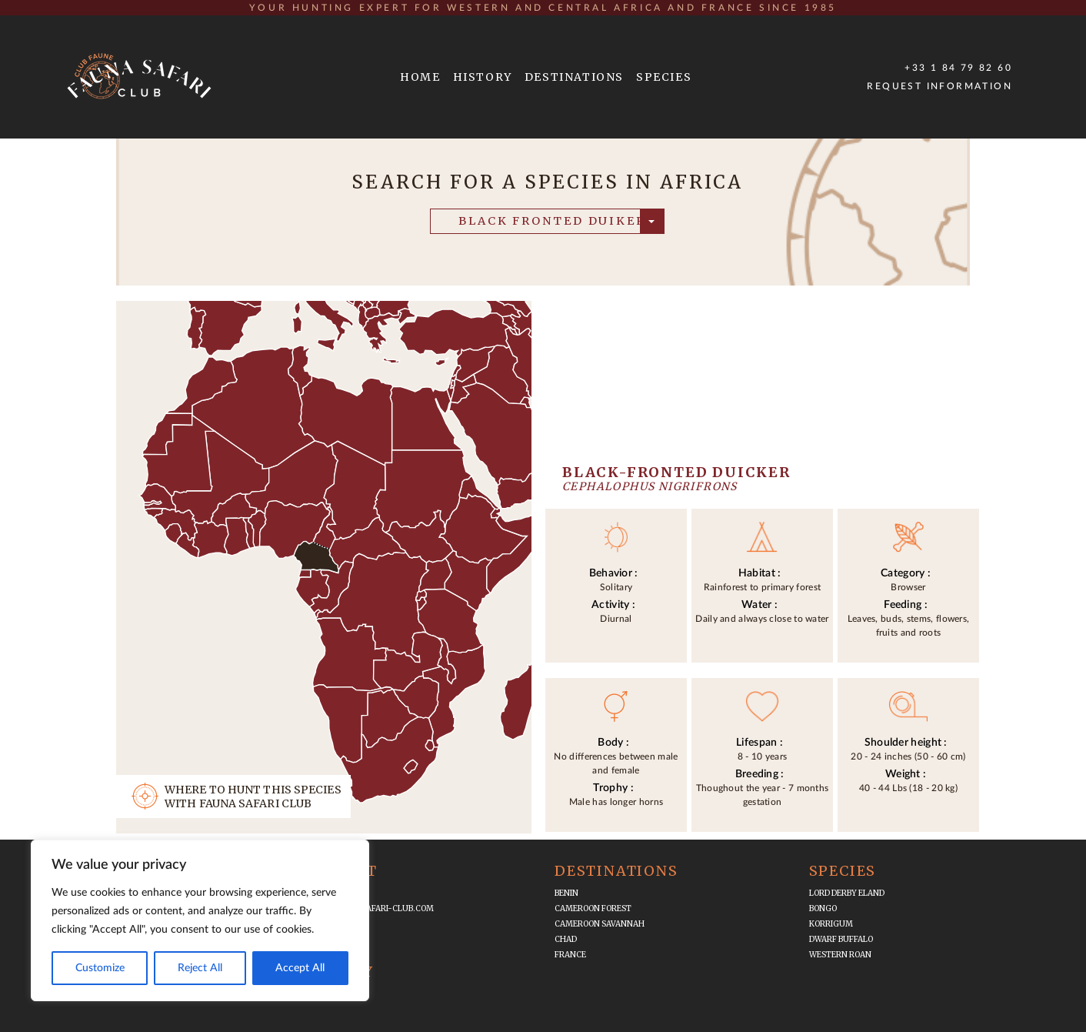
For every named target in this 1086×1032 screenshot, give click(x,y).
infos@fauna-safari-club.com (367, 908)
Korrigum (831, 924)
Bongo (823, 908)
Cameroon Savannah (600, 924)
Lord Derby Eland (846, 893)
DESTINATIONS (574, 77)
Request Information (939, 86)
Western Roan (840, 955)
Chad (566, 939)
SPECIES (663, 77)
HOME (420, 77)
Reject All (200, 968)
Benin (566, 893)
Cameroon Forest (593, 908)
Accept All (300, 968)
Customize (100, 968)
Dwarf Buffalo (841, 939)
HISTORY (482, 77)
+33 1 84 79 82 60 (958, 67)
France (570, 955)
